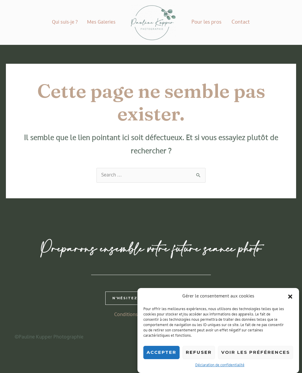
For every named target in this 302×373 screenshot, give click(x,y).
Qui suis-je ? (65, 22)
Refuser (199, 353)
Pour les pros (206, 22)
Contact (241, 22)
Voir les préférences (255, 353)
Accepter (161, 353)
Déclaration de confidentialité (219, 367)
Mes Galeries (101, 22)
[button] (290, 298)
